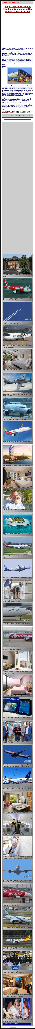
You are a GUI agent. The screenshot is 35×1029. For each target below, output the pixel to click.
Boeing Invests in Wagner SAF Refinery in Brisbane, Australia (17, 732)
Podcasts (27, 111)
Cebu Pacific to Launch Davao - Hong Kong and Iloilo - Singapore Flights (17, 940)
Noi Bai (29, 112)
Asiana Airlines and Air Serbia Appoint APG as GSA (17, 547)
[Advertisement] (16, 30)
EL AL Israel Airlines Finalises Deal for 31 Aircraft (17, 917)
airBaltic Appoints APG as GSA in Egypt (17, 824)
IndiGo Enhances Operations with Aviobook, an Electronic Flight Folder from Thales (17, 708)
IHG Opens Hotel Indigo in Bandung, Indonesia (17, 685)
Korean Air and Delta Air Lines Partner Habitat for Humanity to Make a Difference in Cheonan (17, 847)
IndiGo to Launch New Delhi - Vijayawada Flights (17, 568)
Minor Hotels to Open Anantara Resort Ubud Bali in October (17, 360)
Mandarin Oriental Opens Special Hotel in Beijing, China (17, 265)
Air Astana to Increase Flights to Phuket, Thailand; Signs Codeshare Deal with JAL (17, 408)
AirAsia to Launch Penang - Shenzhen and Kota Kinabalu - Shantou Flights (17, 289)
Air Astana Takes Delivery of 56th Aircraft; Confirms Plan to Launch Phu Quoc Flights (17, 779)
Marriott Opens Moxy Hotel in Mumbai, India (17, 477)
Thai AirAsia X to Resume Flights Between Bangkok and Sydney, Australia (17, 638)
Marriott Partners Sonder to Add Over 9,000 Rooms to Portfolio (17, 662)
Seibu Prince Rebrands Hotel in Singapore (17, 802)
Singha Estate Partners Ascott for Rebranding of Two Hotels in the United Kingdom (17, 985)
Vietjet (21, 112)
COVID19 (16, 112)
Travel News (11, 111)
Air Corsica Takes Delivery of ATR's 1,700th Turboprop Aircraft (17, 336)
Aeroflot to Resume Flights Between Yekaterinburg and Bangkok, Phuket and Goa (17, 756)
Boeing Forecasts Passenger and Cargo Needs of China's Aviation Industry (17, 313)
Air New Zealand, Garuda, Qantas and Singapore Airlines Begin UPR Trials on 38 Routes (17, 871)
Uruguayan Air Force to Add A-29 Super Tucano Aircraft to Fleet (17, 384)
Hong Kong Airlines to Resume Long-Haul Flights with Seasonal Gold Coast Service (17, 432)
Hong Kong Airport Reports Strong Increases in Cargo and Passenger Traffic (17, 590)
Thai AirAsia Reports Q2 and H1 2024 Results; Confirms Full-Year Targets (17, 895)
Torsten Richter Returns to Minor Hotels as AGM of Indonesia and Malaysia (17, 500)
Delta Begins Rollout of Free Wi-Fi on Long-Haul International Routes (17, 614)
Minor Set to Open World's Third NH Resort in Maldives (17, 524)
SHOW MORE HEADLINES (11, 1024)
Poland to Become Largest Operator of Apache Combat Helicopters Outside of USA (17, 962)
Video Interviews (20, 111)
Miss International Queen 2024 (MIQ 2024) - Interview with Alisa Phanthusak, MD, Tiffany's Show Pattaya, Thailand (17, 1010)
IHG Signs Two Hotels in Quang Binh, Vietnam (17, 455)
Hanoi (24, 112)
